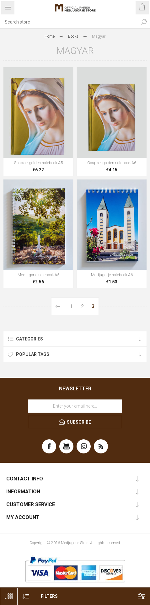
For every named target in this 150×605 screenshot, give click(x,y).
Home (50, 36)
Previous (57, 306)
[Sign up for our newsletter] (75, 406)
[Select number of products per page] (8, 596)
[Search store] (68, 22)
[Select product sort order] (26, 596)
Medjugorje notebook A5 (38, 274)
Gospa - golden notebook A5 (38, 162)
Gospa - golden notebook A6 (111, 162)
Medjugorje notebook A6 (112, 274)
